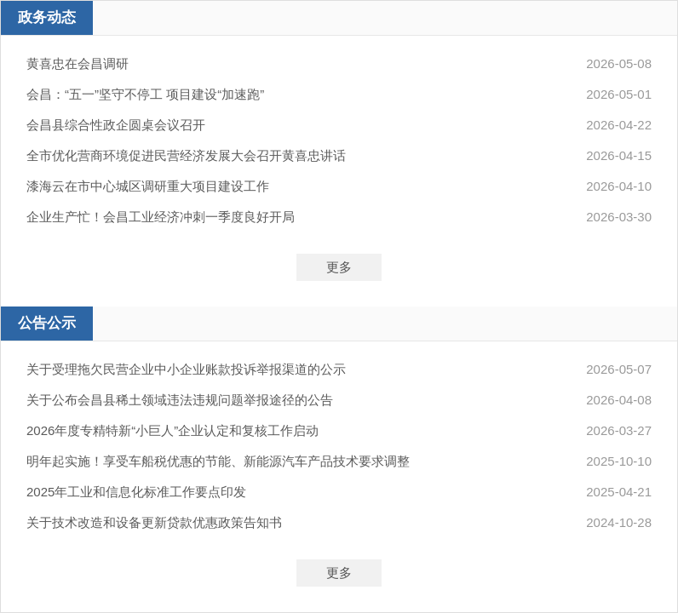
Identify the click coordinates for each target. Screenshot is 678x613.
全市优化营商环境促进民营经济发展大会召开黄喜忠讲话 (186, 155)
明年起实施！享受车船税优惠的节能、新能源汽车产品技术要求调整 (218, 461)
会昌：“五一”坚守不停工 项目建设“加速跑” (145, 94)
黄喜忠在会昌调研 (77, 63)
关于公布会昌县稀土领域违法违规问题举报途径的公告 (179, 399)
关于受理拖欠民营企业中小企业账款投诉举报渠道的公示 (186, 369)
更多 (339, 267)
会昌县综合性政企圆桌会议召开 (115, 124)
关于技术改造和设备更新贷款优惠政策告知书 (154, 522)
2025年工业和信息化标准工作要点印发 (136, 491)
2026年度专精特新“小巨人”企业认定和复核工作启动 (172, 430)
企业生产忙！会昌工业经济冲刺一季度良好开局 (160, 216)
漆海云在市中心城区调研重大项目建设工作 (147, 186)
